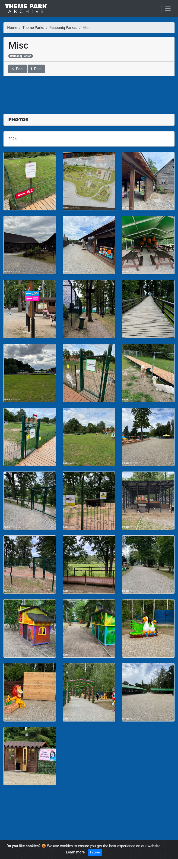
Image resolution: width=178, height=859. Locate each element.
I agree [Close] (95, 852)
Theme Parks (33, 27)
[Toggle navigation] (167, 8)
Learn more (75, 852)
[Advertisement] (89, 92)
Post (17, 69)
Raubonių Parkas (63, 27)
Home (12, 27)
